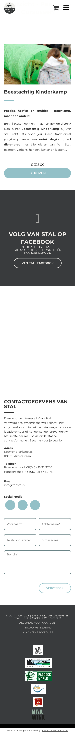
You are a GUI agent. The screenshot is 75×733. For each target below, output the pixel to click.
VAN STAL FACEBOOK (38, 263)
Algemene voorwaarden (37, 622)
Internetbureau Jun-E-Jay (55, 730)
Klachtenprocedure (38, 632)
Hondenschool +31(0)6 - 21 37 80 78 (28, 472)
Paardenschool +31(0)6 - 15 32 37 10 (28, 467)
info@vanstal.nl (14, 485)
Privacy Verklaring (37, 627)
